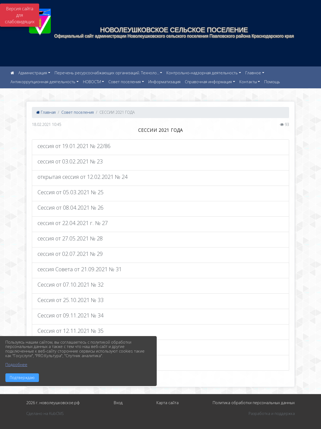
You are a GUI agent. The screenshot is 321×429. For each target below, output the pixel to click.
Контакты (248, 81)
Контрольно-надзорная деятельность (202, 72)
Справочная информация (208, 81)
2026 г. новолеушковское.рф (53, 402)
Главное (253, 72)
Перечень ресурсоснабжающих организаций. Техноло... (107, 72)
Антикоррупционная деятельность (43, 81)
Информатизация (164, 81)
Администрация (32, 72)
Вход (118, 402)
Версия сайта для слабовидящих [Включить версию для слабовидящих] (20, 15)
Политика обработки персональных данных (254, 402)
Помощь (272, 81)
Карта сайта (167, 402)
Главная (46, 112)
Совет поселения (124, 81)
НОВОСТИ (92, 81)
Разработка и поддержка (272, 413)
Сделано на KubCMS (45, 413)
